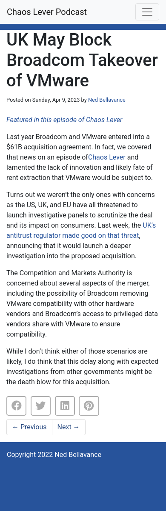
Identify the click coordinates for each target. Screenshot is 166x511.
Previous (29, 427)
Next (68, 427)
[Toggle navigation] (147, 11)
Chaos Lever (107, 157)
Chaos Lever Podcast (47, 12)
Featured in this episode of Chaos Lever (64, 120)
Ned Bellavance (107, 100)
